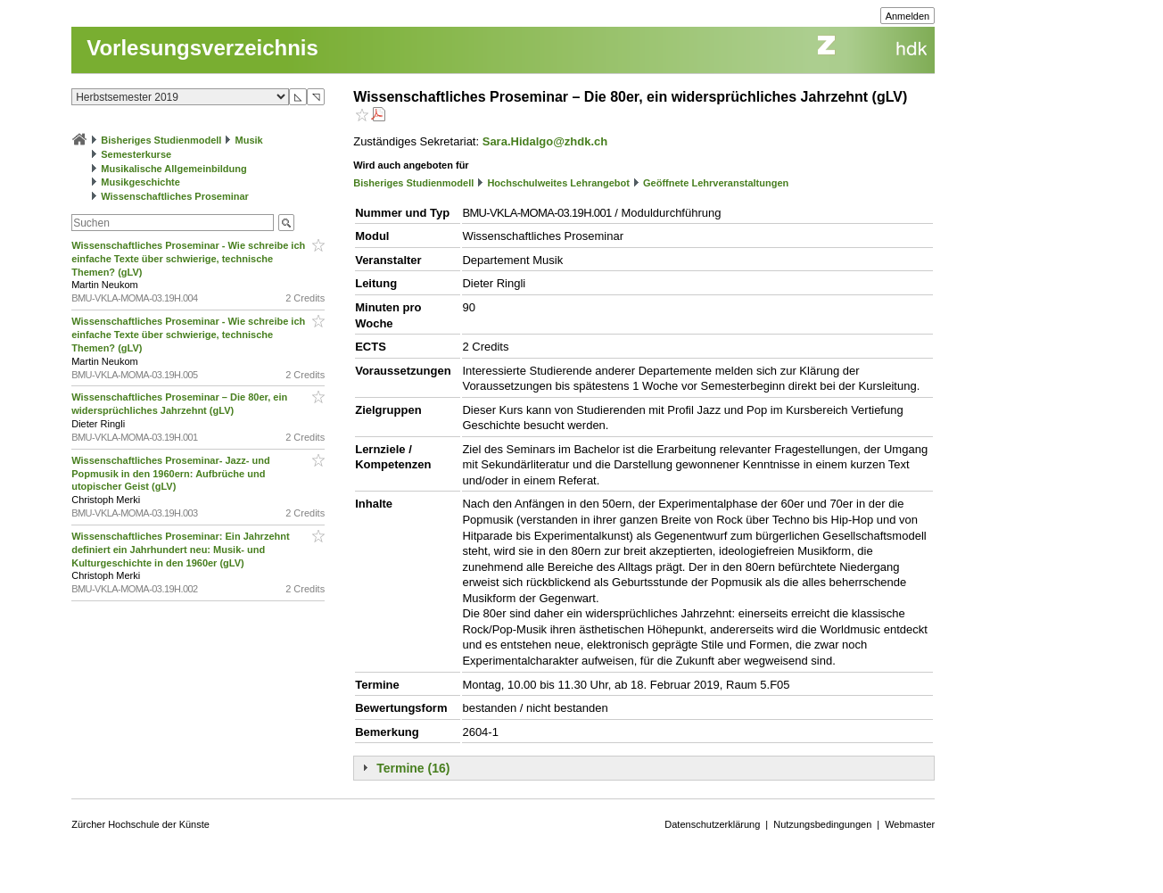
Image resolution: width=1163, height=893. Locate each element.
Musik (249, 140)
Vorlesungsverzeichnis (202, 48)
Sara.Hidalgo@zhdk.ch (545, 141)
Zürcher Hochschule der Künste (140, 824)
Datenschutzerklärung (712, 824)
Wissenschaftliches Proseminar (175, 196)
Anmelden (908, 16)
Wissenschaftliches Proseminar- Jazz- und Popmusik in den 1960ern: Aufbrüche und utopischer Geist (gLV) (170, 473)
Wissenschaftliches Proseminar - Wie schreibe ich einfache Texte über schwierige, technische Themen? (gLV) (188, 258)
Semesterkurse (136, 154)
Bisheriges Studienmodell (161, 140)
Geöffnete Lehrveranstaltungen (715, 183)
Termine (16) (413, 768)
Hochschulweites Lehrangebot (558, 183)
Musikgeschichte (140, 182)
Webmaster (910, 824)
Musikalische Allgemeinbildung (173, 168)
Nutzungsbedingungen (822, 824)
